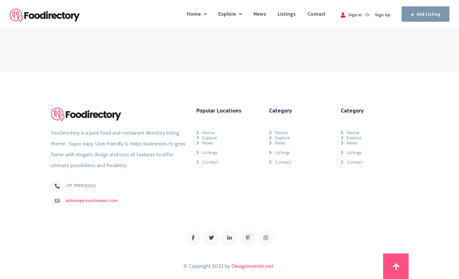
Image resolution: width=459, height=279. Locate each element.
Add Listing (425, 14)
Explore (230, 14)
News (259, 14)
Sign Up (382, 15)
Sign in (351, 15)
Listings (287, 14)
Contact (316, 14)
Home (197, 14)
